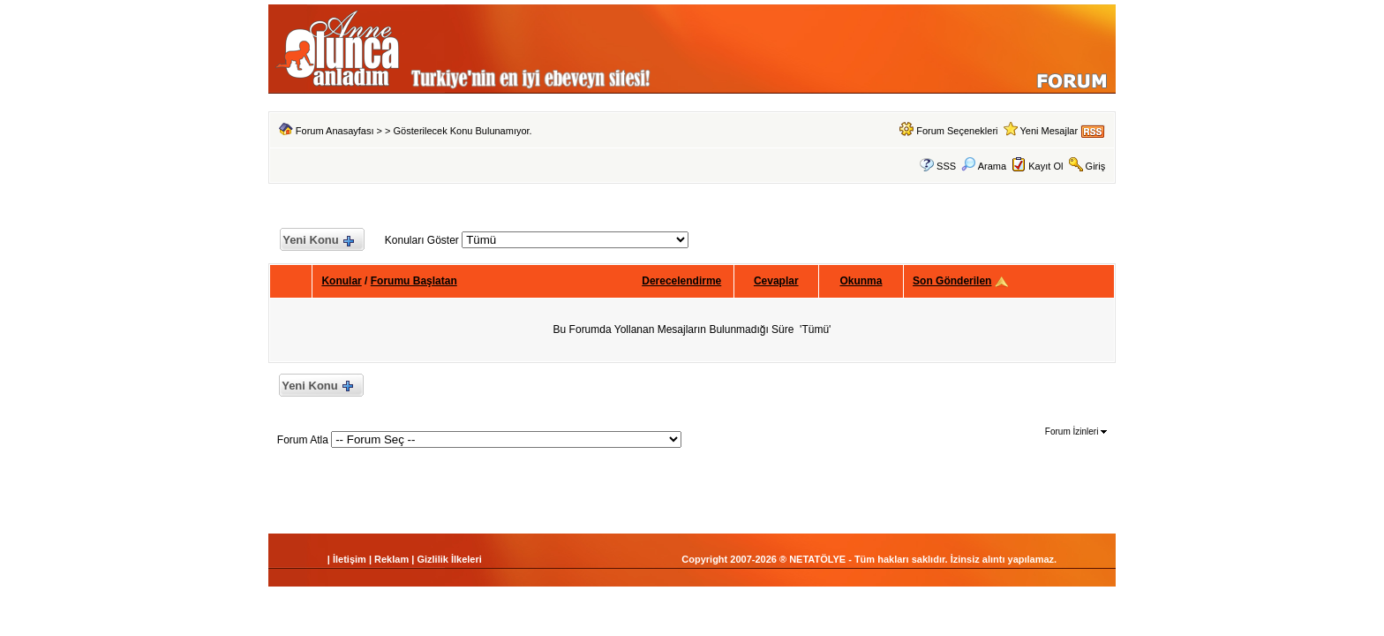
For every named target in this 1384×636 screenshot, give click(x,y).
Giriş (1096, 166)
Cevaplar (776, 281)
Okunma (860, 281)
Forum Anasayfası (335, 130)
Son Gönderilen (952, 281)
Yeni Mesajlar (1048, 130)
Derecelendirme (681, 281)
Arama (983, 166)
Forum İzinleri (1076, 431)
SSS (946, 166)
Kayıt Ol (1045, 166)
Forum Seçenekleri (956, 130)
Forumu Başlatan (414, 281)
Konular (341, 281)
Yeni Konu (318, 240)
